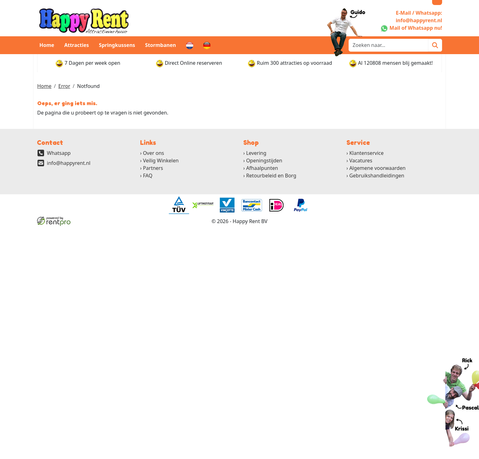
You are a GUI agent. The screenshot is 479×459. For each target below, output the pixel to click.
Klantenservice (366, 153)
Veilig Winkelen (161, 160)
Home (46, 45)
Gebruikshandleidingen (376, 175)
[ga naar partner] (178, 205)
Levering (256, 153)
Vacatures (360, 160)
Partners (153, 168)
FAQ (147, 175)
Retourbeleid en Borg (271, 175)
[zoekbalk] (388, 45)
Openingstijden (264, 160)
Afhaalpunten (262, 168)
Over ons (153, 153)
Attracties (76, 45)
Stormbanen (160, 45)
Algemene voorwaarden (377, 168)
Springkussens (117, 45)
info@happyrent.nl (68, 163)
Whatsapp (59, 153)
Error (64, 86)
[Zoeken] (435, 45)
